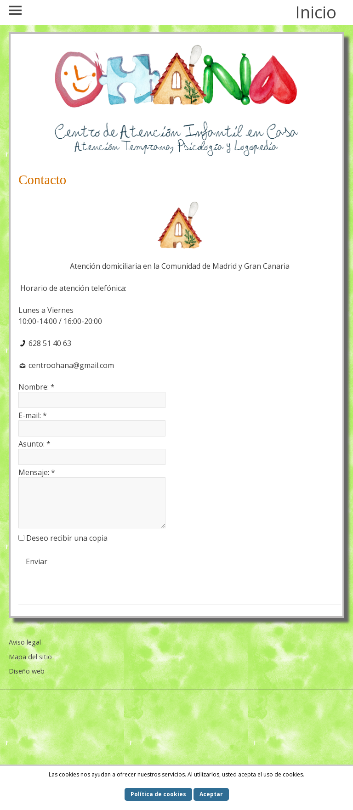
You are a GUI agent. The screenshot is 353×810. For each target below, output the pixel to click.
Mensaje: (36, 472)
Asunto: (34, 444)
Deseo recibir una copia (67, 538)
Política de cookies (158, 794)
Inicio (315, 12)
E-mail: (32, 415)
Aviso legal (25, 642)
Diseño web (27, 671)
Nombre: (36, 387)
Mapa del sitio (30, 656)
